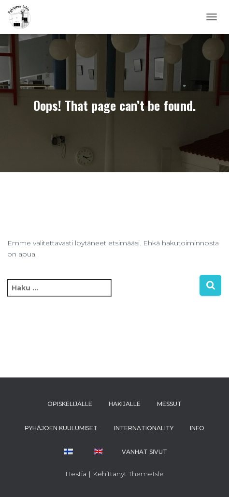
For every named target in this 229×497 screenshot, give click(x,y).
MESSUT (169, 403)
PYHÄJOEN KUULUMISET (61, 428)
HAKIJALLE (125, 403)
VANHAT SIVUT (144, 451)
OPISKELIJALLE (69, 403)
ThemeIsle (146, 473)
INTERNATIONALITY (143, 428)
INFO (197, 428)
